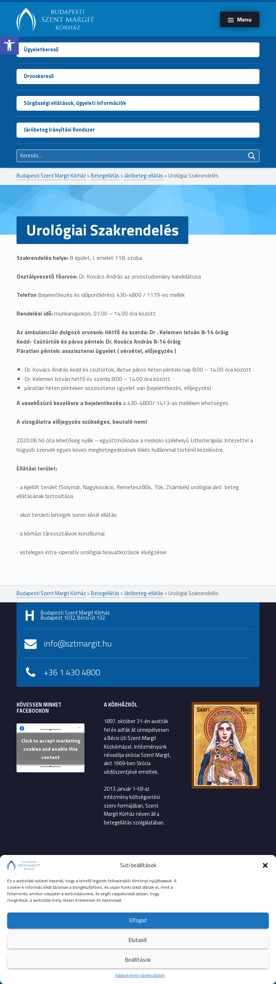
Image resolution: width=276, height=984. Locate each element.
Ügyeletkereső (41, 50)
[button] (9, 45)
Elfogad (138, 920)
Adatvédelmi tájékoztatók (140, 975)
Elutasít (138, 940)
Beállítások (138, 960)
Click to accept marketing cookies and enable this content (50, 749)
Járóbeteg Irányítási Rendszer (59, 130)
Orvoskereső (39, 76)
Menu (244, 19)
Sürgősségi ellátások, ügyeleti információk (75, 103)
